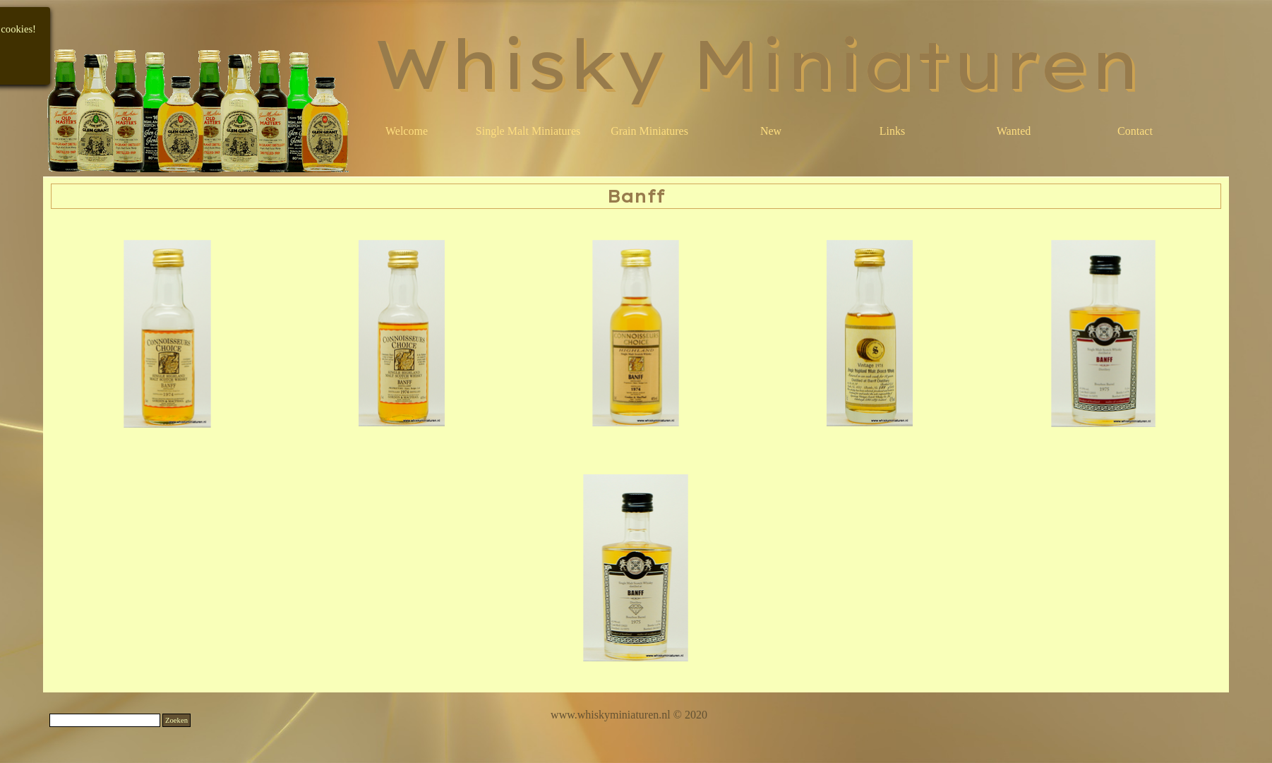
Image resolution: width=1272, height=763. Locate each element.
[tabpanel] (629, 715)
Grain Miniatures (649, 131)
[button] (168, 334)
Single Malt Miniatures (528, 131)
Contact (1135, 131)
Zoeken (176, 720)
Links (892, 131)
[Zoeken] (104, 720)
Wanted (1014, 131)
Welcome (406, 131)
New (770, 131)
